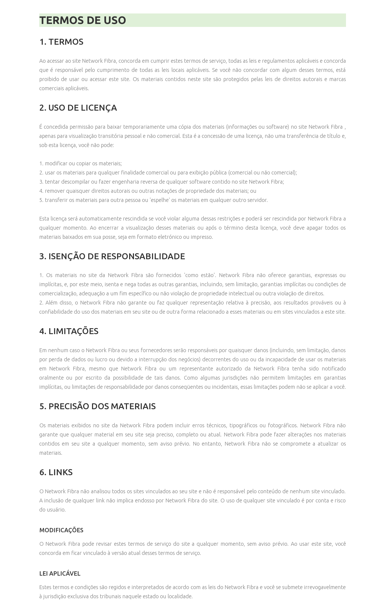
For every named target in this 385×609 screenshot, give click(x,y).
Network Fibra (99, 61)
